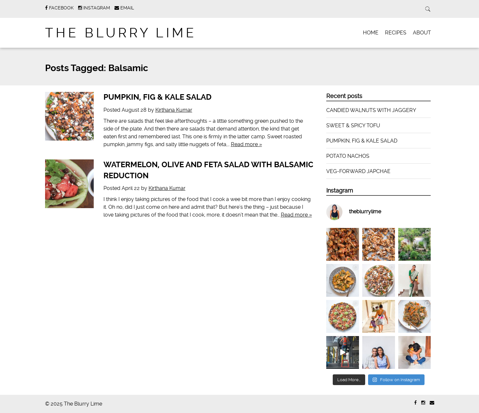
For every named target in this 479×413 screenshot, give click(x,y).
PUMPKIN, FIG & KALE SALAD (157, 97)
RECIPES (395, 33)
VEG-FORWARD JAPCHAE (358, 171)
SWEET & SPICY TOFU (353, 125)
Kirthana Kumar (173, 110)
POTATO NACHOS (347, 156)
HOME (370, 33)
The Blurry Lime (121, 33)
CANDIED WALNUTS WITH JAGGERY (371, 110)
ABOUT (422, 33)
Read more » (246, 144)
